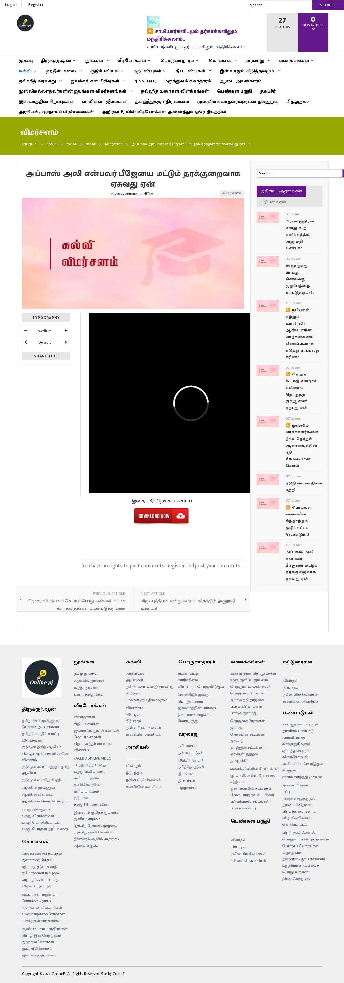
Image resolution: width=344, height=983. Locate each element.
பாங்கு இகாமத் (243, 713)
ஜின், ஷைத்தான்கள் (39, 955)
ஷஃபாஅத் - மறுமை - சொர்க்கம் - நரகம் (39, 897)
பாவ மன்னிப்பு (243, 808)
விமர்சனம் (113, 144)
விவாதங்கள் (84, 717)
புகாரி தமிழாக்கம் (88, 694)
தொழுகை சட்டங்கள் (247, 693)
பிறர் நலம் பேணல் (298, 832)
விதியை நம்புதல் (36, 886)
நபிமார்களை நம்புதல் (40, 873)
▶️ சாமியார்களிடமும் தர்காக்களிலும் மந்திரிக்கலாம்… (192, 35)
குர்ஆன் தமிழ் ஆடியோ (41, 747)
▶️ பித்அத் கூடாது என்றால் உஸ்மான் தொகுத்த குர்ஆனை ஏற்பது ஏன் (302, 391)
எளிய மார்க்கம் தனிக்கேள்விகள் (88, 781)
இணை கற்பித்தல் (37, 860)
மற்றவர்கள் (188, 788)
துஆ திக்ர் (239, 760)
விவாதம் (133, 714)
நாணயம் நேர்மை (297, 804)
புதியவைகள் (273, 201)
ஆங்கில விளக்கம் (37, 794)
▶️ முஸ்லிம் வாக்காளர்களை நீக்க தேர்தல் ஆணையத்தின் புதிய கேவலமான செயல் (302, 445)
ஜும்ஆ (236, 727)
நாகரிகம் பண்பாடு (298, 731)
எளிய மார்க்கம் (86, 791)
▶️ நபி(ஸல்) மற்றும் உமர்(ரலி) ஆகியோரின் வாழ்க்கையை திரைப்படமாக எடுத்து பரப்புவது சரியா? (302, 333)
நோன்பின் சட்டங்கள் (248, 734)
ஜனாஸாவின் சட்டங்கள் (251, 788)
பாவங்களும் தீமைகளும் (147, 700)
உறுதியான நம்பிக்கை (300, 865)
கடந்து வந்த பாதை (90, 765)
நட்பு (286, 791)
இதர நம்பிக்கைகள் (38, 942)
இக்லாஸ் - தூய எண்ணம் (304, 859)
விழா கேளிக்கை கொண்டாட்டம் (296, 821)
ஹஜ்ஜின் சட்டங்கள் (247, 747)
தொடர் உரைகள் (87, 737)
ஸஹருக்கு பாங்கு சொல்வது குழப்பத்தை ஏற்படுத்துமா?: (300, 279)
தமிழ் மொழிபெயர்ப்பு (40, 734)
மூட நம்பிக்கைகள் (37, 948)
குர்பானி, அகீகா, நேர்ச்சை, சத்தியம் (252, 778)
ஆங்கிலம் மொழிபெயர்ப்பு (45, 801)
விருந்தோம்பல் (295, 757)
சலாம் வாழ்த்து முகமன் (302, 777)
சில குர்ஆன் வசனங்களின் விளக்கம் (45, 756)
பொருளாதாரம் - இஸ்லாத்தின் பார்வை (197, 704)
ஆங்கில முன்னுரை (39, 788)
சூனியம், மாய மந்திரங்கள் (44, 929)
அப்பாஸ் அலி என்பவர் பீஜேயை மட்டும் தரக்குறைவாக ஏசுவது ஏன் (302, 565)
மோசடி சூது (188, 721)
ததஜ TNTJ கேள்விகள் (92, 804)
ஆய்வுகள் (134, 680)
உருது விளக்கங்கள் (38, 816)
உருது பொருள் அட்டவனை (45, 829)
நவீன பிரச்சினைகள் (143, 727)
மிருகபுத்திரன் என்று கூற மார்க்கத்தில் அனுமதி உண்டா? (300, 234)
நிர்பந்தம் (134, 721)
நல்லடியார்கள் (190, 752)
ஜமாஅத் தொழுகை (247, 700)
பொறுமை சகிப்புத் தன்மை (305, 839)
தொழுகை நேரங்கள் (247, 721)
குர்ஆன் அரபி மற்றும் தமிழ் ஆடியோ (46, 770)
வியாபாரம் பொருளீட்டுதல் (201, 687)
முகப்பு (52, 144)
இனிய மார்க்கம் (87, 819)
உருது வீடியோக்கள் (90, 771)
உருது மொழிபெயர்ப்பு (41, 822)
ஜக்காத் (236, 741)
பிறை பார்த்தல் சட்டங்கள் (252, 795)
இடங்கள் (186, 773)
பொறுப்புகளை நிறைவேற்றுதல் (296, 875)
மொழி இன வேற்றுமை (41, 935)
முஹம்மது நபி (191, 759)
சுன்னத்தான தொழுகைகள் (253, 673)
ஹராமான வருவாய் (195, 714)
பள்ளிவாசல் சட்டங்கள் (249, 801)
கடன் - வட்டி (188, 673)
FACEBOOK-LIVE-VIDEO (92, 758)
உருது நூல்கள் (86, 687)
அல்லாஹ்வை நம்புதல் (42, 853)
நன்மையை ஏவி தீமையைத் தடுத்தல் (149, 690)
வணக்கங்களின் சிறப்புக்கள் (254, 768)
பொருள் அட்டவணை (40, 727)
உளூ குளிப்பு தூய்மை (249, 680)
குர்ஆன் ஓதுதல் (244, 754)
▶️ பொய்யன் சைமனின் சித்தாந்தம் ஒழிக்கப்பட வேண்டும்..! (299, 521)
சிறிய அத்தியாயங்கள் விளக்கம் (93, 747)
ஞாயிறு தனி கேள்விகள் (94, 832)
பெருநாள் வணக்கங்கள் (250, 687)
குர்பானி (81, 797)
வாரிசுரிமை (188, 680)
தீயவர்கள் (186, 781)
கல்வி (72, 144)
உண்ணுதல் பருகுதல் (300, 724)
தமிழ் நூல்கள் (86, 673)
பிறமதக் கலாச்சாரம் (299, 811)
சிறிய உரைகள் (86, 724)
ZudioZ (119, 974)
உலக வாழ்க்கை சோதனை (43, 914)
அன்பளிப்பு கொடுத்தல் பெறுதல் (302, 767)
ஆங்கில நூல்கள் (89, 680)
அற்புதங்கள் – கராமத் (40, 880)
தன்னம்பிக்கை (295, 785)
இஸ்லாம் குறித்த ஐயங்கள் (97, 812)
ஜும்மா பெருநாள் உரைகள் (96, 730)
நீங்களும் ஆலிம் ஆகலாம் (96, 839)
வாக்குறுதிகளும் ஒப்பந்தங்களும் (296, 747)
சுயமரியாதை (293, 737)
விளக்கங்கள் (32, 740)
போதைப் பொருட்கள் (300, 846)
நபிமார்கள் (187, 745)
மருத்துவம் (291, 852)
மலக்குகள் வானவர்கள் (41, 920)
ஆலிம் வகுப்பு (86, 845)
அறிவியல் (135, 673)
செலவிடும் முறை (193, 695)
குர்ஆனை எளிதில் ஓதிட (43, 780)
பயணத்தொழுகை (246, 706)
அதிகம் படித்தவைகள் (281, 191)
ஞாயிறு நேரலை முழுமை (96, 825)
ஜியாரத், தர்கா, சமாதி (39, 866)
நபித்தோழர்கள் (191, 766)
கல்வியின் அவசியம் (143, 734)
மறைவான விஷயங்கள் (42, 907)
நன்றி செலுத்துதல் (298, 798)
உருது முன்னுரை (36, 809)
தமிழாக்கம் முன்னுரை (41, 720)
